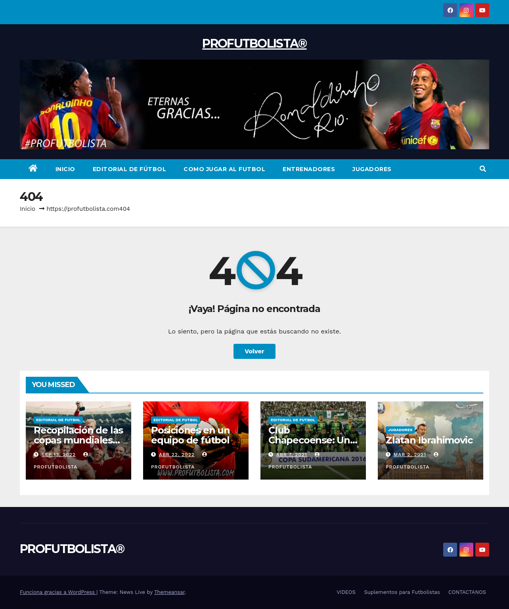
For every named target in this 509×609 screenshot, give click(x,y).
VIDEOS (346, 592)
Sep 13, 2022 (59, 454)
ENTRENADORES (309, 169)
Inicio (27, 208)
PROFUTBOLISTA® (254, 43)
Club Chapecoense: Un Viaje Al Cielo (309, 440)
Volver (254, 351)
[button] (483, 169)
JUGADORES (372, 169)
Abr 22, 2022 (177, 454)
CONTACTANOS (467, 592)
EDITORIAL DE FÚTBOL (129, 169)
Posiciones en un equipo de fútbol (190, 435)
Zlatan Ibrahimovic (429, 440)
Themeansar (169, 592)
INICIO (65, 169)
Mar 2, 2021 (410, 454)
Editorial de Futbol (58, 420)
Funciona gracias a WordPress (58, 592)
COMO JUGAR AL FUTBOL (224, 169)
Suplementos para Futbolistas (402, 592)
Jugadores (400, 430)
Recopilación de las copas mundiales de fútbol (78, 440)
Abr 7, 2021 (291, 454)
